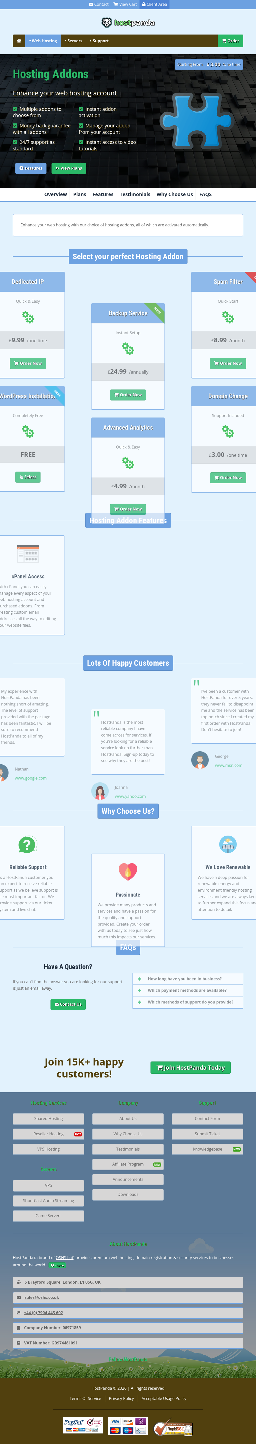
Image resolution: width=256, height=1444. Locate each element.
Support (101, 41)
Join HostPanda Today (190, 1067)
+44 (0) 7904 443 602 (40, 1312)
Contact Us (68, 1004)
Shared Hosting (48, 1118)
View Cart (125, 4)
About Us (128, 1118)
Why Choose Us (175, 194)
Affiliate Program (128, 1164)
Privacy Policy (121, 1398)
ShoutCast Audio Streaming (48, 1200)
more (57, 1265)
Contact (98, 4)
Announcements (128, 1179)
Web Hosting (44, 41)
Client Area (154, 4)
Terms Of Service (85, 1398)
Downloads (128, 1194)
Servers (75, 41)
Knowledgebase (207, 1149)
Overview (55, 194)
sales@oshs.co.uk (38, 1297)
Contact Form (207, 1118)
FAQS (205, 194)
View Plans (69, 168)
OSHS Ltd (64, 1257)
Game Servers (49, 1215)
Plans (79, 194)
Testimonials (135, 194)
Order (230, 41)
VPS (48, 1185)
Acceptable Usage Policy (164, 1398)
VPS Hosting (48, 1149)
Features (31, 168)
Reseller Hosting (49, 1134)
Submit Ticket (207, 1134)
